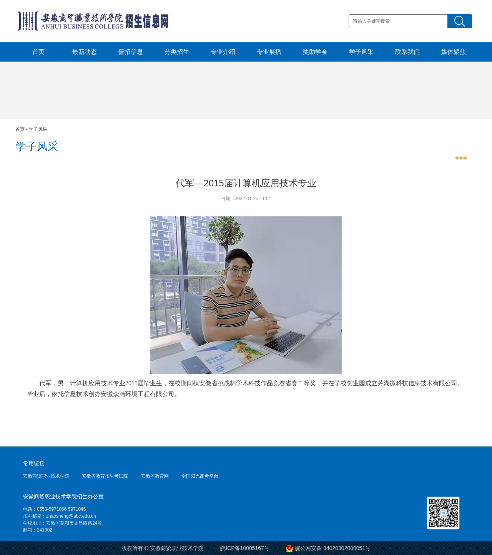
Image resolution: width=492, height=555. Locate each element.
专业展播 (269, 51)
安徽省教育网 (155, 476)
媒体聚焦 (453, 51)
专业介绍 (223, 51)
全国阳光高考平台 (199, 476)
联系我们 (407, 51)
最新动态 (84, 51)
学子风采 (361, 51)
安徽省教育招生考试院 (105, 476)
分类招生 (177, 51)
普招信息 (130, 51)
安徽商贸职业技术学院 (46, 476)
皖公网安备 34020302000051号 (328, 548)
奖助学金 (315, 51)
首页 (38, 51)
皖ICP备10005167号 (244, 548)
